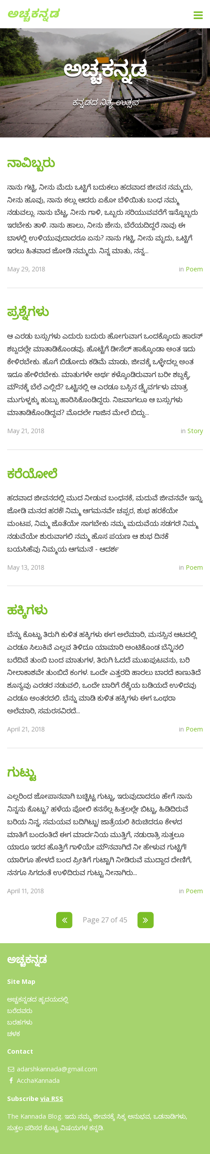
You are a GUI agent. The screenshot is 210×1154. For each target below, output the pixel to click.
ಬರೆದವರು (19, 1010)
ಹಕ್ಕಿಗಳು (27, 609)
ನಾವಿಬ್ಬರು (31, 162)
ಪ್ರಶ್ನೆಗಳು (28, 311)
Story (195, 431)
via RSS (51, 1098)
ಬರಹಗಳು (19, 1022)
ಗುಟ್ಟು (21, 772)
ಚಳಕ (13, 1033)
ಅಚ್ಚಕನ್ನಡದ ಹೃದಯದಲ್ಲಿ (37, 999)
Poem (194, 269)
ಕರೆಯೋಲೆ (32, 473)
